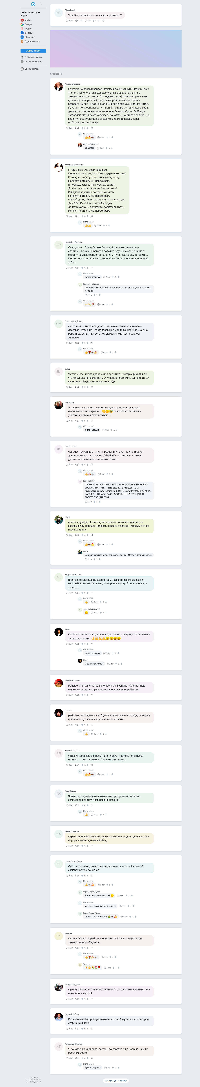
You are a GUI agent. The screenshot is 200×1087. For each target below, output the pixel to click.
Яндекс (26, 28)
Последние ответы (32, 61)
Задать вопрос (33, 51)
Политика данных (33, 1082)
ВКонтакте (28, 37)
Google (26, 24)
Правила (29, 1079)
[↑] (94, 21)
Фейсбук (27, 32)
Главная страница (32, 57)
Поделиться (103, 20)
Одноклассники (30, 41)
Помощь (37, 1079)
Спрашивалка (29, 69)
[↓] (98, 21)
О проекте (33, 1077)
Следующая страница (116, 1080)
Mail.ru (26, 20)
